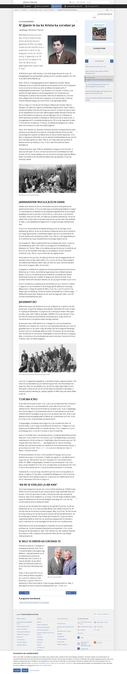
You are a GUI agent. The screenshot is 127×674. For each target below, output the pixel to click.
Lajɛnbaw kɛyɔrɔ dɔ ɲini (85, 627)
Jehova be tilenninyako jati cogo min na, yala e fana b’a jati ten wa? (99, 92)
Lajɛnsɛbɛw (40, 639)
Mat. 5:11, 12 (42, 448)
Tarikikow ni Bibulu (22, 645)
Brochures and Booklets (43, 627)
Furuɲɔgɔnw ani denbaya (23, 632)
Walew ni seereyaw (62, 644)
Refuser (25, 670)
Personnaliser (34, 670)
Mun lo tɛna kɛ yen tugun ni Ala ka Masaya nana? (97, 72)
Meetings (59, 634)
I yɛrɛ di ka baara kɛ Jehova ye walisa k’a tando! (99, 99)
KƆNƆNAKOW (99, 61)
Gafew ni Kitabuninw (42, 624)
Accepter (17, 670)
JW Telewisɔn (40, 647)
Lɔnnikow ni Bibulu (22, 642)
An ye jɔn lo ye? (61, 623)
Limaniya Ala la (21, 639)
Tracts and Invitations (42, 630)
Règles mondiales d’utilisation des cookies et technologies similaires (49, 663)
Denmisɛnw (20, 637)
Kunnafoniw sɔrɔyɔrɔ (62, 618)
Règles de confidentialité (43, 665)
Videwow (39, 650)
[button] (41, 6)
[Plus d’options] (111, 10)
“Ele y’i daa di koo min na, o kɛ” (96, 66)
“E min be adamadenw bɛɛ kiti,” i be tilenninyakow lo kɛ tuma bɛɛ (97, 85)
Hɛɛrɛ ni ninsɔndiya (22, 629)
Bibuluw (39, 622)
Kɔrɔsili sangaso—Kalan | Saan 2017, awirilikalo (42, 10)
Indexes (39, 645)
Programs (39, 642)
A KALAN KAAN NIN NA (104, 14)
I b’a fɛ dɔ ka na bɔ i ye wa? (64, 631)
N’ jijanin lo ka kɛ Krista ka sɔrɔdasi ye (99, 79)
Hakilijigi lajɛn (60, 636)
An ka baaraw (60, 642)
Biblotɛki (16, 10)
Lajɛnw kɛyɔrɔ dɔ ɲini (101, 622)
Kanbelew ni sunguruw (23, 634)
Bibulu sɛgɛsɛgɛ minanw (23, 626)
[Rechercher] (98, 2)
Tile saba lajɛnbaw (62, 639)
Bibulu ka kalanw (21, 618)
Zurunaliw (24, 10)
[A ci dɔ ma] (107, 10)
